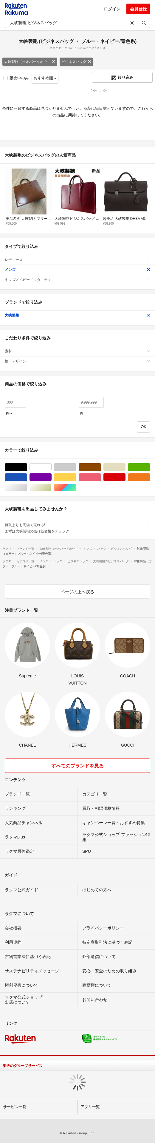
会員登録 (138, 9)
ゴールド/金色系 (51, 487)
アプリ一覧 (90, 1107)
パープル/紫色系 (51, 477)
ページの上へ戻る (77, 591)
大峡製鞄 (77, 315)
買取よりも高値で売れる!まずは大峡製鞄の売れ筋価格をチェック (77, 528)
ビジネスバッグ (76, 62)
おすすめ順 (45, 78)
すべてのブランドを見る (77, 765)
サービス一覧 (14, 1107)
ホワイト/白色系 (51, 467)
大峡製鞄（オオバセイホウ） (29, 62)
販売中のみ (16, 78)
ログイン (112, 9)
